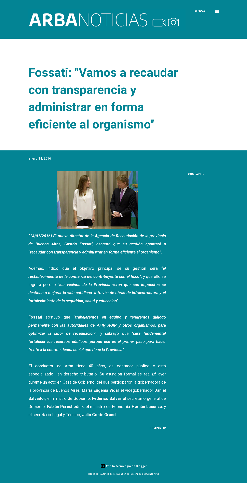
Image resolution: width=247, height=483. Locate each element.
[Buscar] (200, 11)
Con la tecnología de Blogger (123, 466)
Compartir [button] (196, 174)
